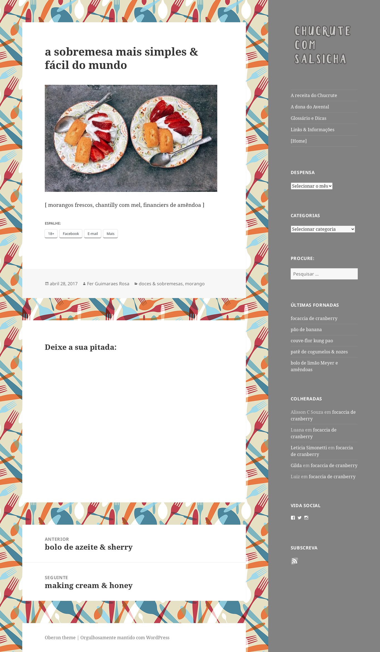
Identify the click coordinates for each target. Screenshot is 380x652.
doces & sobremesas (161, 284)
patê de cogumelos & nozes (319, 352)
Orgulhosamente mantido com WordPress (124, 637)
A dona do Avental (310, 107)
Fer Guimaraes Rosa (108, 284)
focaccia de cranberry (314, 318)
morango (195, 284)
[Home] (299, 141)
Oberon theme (60, 637)
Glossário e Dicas (308, 118)
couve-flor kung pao (312, 341)
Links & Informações (312, 130)
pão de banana (306, 329)
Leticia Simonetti (309, 448)
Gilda (296, 465)
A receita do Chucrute (314, 95)
